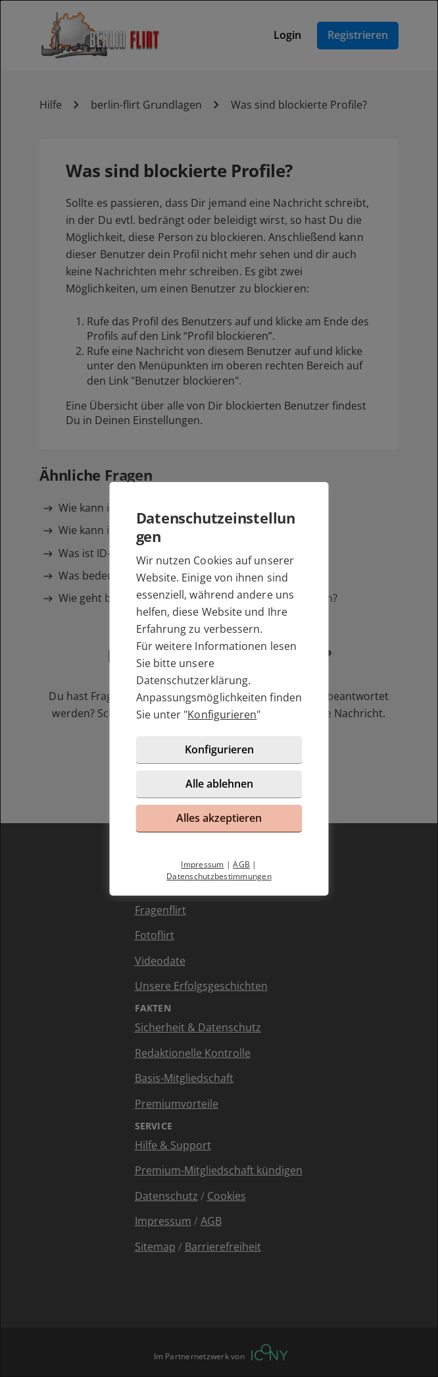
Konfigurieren (221, 714)
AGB (241, 864)
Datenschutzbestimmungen (219, 876)
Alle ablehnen (219, 783)
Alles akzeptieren (219, 818)
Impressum (202, 864)
